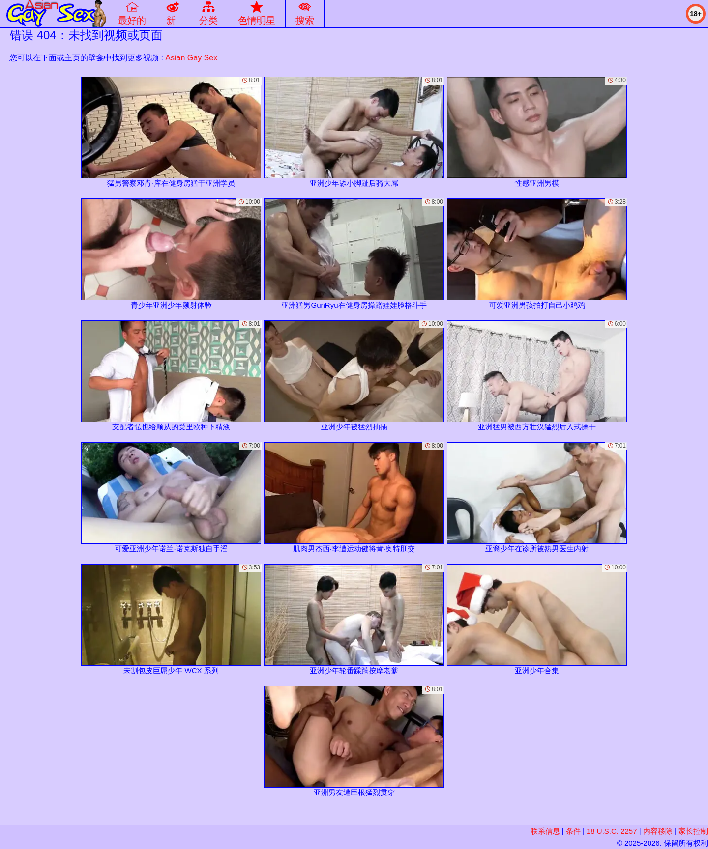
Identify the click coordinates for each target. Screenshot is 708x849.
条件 (573, 831)
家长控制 (693, 831)
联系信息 (545, 831)
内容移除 (658, 831)
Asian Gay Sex (191, 58)
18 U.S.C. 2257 (612, 831)
